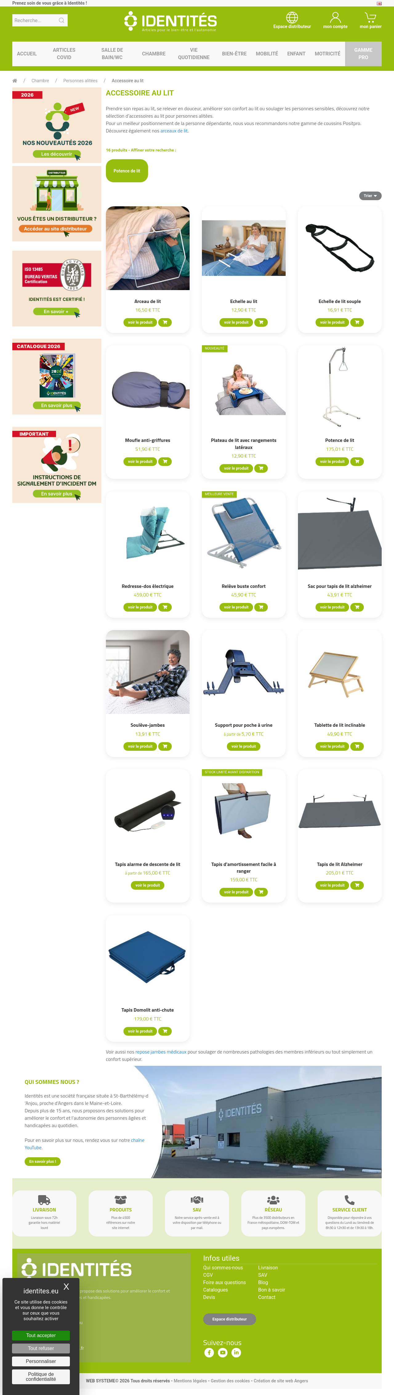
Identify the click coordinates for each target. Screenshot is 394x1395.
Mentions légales (190, 1380)
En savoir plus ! (42, 1161)
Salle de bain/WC (112, 53)
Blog (263, 1282)
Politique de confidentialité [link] (41, 1377)
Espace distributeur (229, 1319)
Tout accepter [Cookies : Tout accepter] (41, 1335)
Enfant (296, 54)
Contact (266, 1297)
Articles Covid (64, 53)
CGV (208, 1275)
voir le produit (140, 322)
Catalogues (215, 1290)
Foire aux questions (224, 1282)
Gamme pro (363, 53)
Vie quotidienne (193, 53)
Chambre (154, 54)
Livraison (268, 1268)
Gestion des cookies (230, 1380)
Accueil (27, 54)
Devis (209, 1297)
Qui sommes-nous (223, 1268)
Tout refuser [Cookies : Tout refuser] (41, 1348)
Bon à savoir (271, 1290)
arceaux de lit (174, 130)
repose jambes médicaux (161, 1051)
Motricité (327, 54)
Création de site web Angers (281, 1380)
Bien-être (234, 54)
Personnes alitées (80, 80)
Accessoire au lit (127, 80)
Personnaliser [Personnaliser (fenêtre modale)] (41, 1361)
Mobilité (267, 54)
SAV (262, 1275)
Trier (370, 195)
